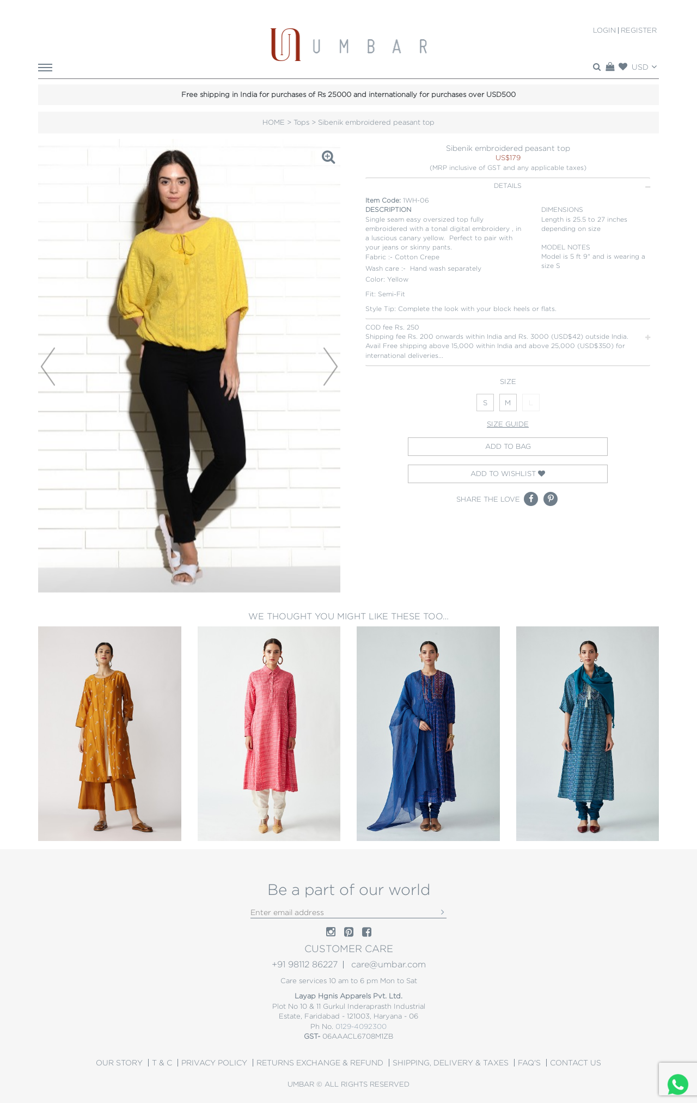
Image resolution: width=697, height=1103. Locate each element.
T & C (162, 1063)
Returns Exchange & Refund (319, 1063)
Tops (301, 122)
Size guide (508, 424)
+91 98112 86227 (305, 964)
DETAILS (572, 186)
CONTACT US (575, 1063)
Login (604, 30)
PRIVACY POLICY (214, 1063)
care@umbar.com (388, 964)
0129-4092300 (361, 1026)
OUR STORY (119, 1063)
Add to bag (508, 446)
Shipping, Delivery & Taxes (451, 1063)
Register (639, 30)
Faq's (529, 1063)
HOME (273, 122)
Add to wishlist (507, 474)
